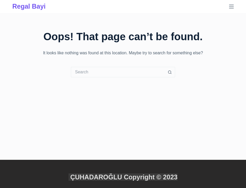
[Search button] (170, 72)
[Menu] (231, 6)
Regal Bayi (29, 6)
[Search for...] (118, 72)
